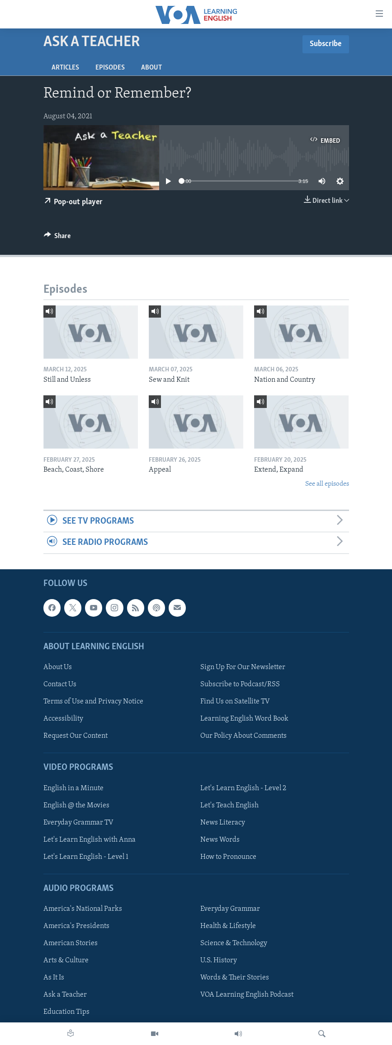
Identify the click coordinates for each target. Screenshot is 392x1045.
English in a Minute (73, 788)
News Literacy (222, 822)
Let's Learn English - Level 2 (243, 788)
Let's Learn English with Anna (89, 839)
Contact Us (59, 684)
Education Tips (66, 1012)
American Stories (70, 943)
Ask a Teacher (65, 994)
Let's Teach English (229, 805)
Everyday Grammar (230, 909)
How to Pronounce (228, 856)
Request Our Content (75, 736)
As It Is (53, 977)
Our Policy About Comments (243, 736)
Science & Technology (233, 943)
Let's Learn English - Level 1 (85, 856)
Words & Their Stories (234, 977)
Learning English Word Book (244, 718)
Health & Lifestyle (228, 926)
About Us (57, 666)
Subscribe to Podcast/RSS (240, 684)
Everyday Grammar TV (78, 822)
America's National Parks (82, 909)
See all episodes (327, 484)
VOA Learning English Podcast (246, 994)
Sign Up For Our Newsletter (242, 666)
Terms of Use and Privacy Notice (93, 701)
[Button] (57, 238)
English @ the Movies (76, 805)
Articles (65, 67)
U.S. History (218, 960)
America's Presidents (76, 926)
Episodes (110, 67)
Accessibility (63, 718)
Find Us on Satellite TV (235, 701)
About (151, 67)
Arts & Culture (66, 960)
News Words (220, 839)
